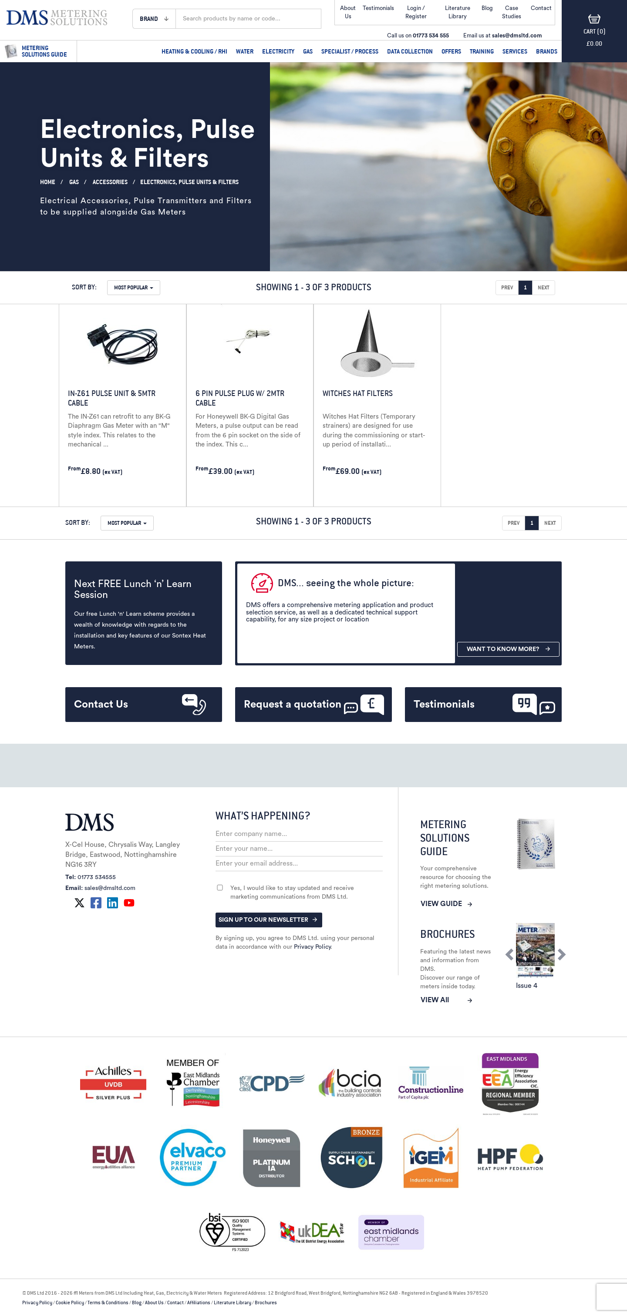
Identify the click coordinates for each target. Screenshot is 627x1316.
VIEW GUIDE (446, 903)
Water (244, 51)
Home (47, 182)
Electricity (278, 51)
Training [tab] (482, 51)
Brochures (266, 1302)
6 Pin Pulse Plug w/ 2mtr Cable (240, 398)
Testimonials (378, 8)
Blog (487, 8)
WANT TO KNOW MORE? (508, 649)
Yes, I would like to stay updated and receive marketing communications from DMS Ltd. (292, 892)
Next (543, 287)
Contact (175, 1302)
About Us (154, 1302)
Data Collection (410, 51)
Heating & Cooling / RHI (194, 51)
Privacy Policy (312, 947)
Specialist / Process (349, 51)
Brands (546, 51)
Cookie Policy (70, 1302)
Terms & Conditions (108, 1302)
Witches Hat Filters (358, 393)
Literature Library (232, 1302)
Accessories (110, 182)
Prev (507, 287)
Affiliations (198, 1302)
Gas (308, 51)
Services (514, 51)
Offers (451, 51)
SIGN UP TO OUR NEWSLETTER (268, 920)
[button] (154, 18)
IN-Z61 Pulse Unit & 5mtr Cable (111, 398)
